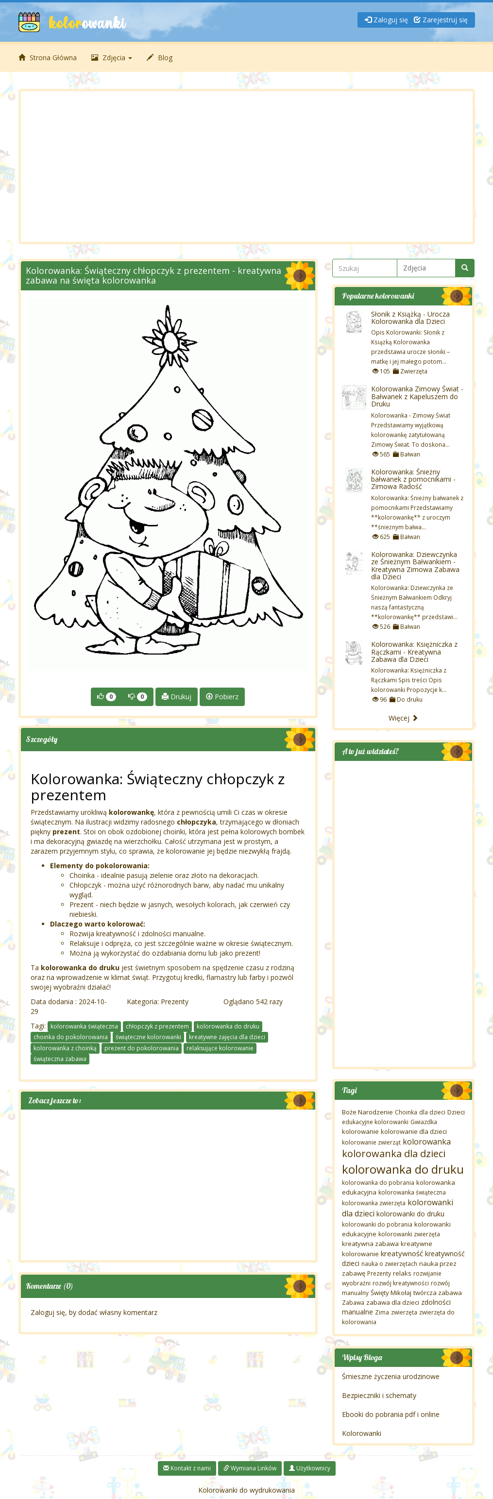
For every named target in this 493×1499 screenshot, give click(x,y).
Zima (382, 1312)
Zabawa (353, 1302)
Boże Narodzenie (367, 1112)
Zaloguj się (386, 19)
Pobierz (222, 696)
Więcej (403, 718)
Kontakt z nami (187, 1468)
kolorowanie (360, 1131)
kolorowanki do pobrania (377, 1224)
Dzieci (456, 1112)
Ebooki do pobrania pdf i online (391, 1414)
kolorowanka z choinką (65, 1048)
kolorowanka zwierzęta (374, 1203)
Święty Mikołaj (391, 1292)
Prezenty (174, 1001)
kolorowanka (427, 1141)
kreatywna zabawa (370, 1243)
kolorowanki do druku (410, 1213)
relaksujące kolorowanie (220, 1048)
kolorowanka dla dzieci (393, 1153)
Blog (159, 57)
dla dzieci (432, 1112)
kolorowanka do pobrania (378, 1183)
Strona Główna (47, 57)
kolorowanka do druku (228, 1026)
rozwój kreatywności (401, 1283)
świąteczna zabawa (60, 1059)
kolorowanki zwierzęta (409, 1234)
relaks (402, 1273)
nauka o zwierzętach (389, 1264)
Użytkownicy (309, 1468)
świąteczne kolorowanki (148, 1037)
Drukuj (176, 696)
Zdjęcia (111, 57)
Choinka (406, 1112)
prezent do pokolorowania (141, 1048)
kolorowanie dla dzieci (414, 1131)
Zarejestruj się (441, 19)
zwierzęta (404, 1312)
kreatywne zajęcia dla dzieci (227, 1037)
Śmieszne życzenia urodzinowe (391, 1376)
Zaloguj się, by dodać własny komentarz (94, 1312)
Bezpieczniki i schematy (379, 1395)
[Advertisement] (246, 167)
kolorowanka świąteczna (84, 1026)
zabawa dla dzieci (392, 1302)
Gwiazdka (423, 1122)
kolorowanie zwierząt (371, 1142)
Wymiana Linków (249, 1468)
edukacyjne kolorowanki (375, 1122)
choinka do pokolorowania (71, 1037)
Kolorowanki (361, 1433)
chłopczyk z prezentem (157, 1026)
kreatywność (402, 1253)
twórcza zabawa (437, 1292)
